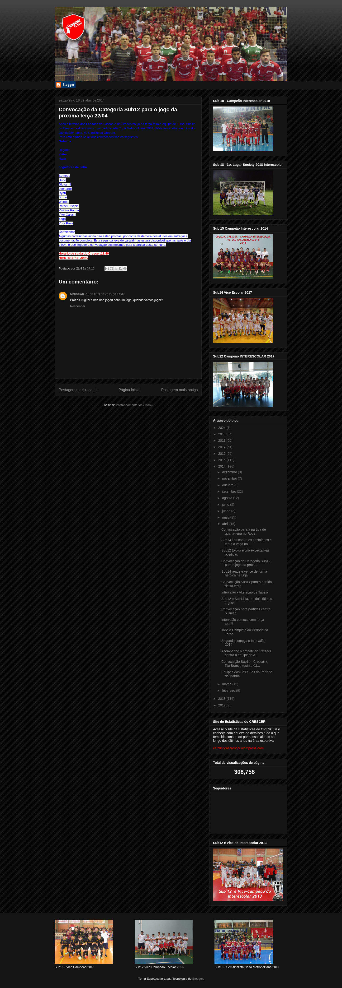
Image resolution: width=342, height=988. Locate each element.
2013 (222, 698)
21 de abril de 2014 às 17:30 (105, 294)
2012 (222, 705)
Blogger (197, 978)
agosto (227, 498)
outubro (228, 485)
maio (226, 517)
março (227, 684)
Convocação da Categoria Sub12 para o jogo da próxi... (245, 563)
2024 (222, 428)
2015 (222, 460)
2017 (222, 447)
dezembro (230, 472)
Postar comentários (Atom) (134, 405)
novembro (230, 478)
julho (226, 504)
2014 (222, 466)
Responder (77, 306)
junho (226, 511)
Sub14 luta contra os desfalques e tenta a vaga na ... (246, 542)
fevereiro (229, 690)
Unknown (77, 294)
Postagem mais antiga (179, 390)
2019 (222, 434)
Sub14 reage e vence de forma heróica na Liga (244, 573)
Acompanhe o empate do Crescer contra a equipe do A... (246, 653)
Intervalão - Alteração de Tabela (244, 592)
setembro (229, 491)
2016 (222, 453)
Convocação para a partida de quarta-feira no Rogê (243, 531)
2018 (222, 440)
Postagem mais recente (78, 390)
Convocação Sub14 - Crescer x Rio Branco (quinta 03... (244, 664)
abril (225, 524)
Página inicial (129, 390)
